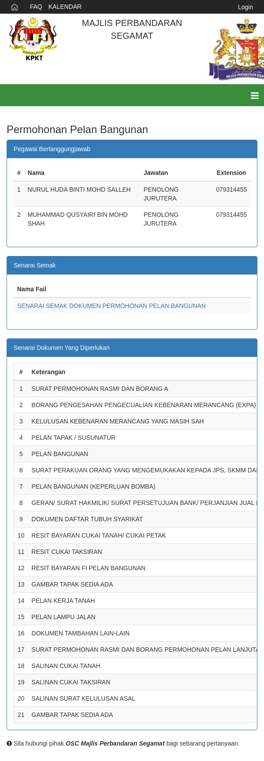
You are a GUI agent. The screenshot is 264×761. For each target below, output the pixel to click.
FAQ (36, 6)
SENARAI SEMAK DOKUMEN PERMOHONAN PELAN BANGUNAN (111, 305)
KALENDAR (64, 6)
